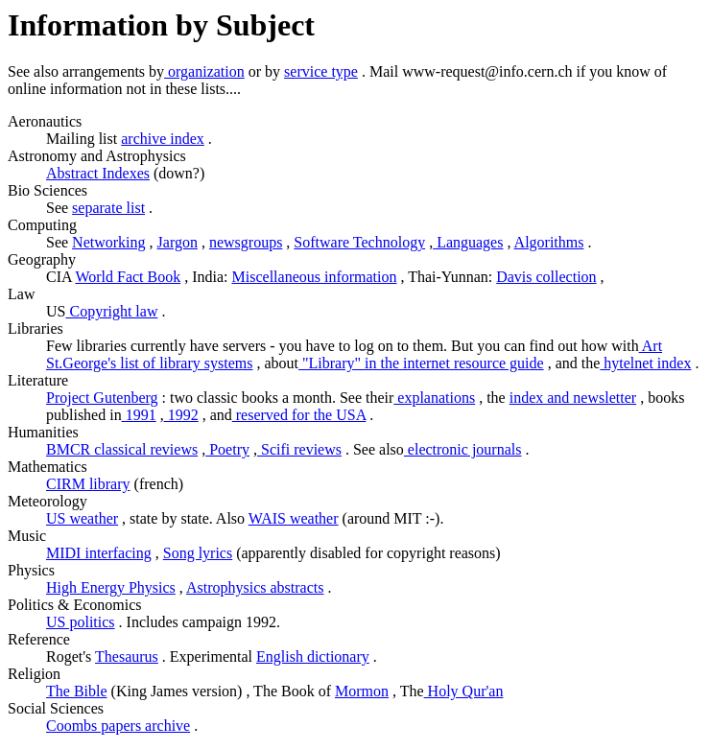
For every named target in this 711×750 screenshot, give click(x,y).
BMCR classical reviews (122, 449)
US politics (80, 622)
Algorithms (549, 242)
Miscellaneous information (314, 277)
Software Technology (359, 242)
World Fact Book (127, 277)
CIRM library (88, 484)
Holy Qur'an (464, 691)
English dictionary (312, 656)
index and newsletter (573, 397)
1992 (181, 415)
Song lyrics (197, 553)
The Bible (76, 691)
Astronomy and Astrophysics (97, 156)
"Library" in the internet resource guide (421, 363)
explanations (434, 397)
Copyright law (111, 311)
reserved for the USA (299, 415)
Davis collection (546, 277)
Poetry (227, 449)
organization (204, 71)
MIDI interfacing (99, 553)
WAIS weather (294, 518)
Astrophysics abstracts (255, 587)
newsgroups (245, 242)
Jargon (177, 242)
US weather (82, 518)
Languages (468, 242)
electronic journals (463, 449)
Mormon (362, 691)
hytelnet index (645, 363)
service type (321, 71)
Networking (108, 242)
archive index (162, 138)
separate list (108, 207)
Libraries (35, 328)
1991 (139, 415)
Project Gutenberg (102, 397)
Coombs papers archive (118, 725)
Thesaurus (126, 656)
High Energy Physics (111, 587)
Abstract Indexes (98, 173)
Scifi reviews (299, 449)
